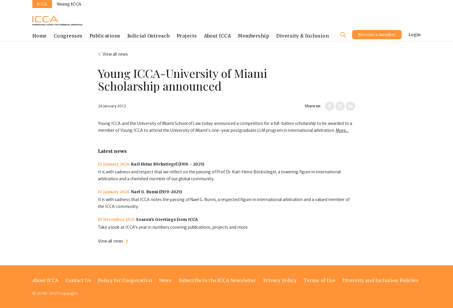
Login (415, 34)
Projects (187, 36)
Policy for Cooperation (125, 280)
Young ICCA (69, 4)
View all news (115, 54)
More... (342, 130)
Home (39, 36)
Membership (253, 36)
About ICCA (217, 36)
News (165, 280)
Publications (105, 36)
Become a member (377, 34)
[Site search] (343, 34)
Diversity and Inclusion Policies (380, 280)
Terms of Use (319, 280)
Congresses (68, 36)
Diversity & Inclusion (302, 36)
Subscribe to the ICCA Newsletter (217, 280)
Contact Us (78, 280)
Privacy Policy (280, 280)
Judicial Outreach (148, 36)
